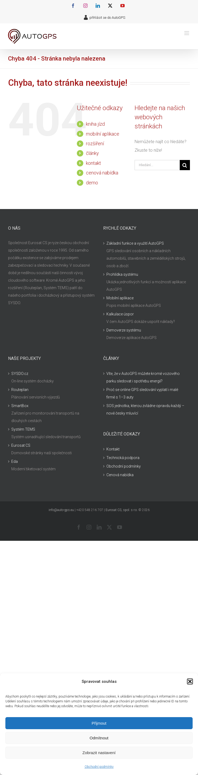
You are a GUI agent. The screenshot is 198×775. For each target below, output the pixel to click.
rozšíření (95, 143)
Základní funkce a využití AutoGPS (135, 243)
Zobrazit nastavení (99, 752)
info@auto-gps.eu (61, 510)
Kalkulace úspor (120, 314)
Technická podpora (122, 458)
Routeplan (19, 390)
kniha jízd (95, 124)
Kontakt (113, 449)
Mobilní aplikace (120, 298)
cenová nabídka (102, 173)
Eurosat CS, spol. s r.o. (122, 510)
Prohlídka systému (122, 274)
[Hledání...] (157, 165)
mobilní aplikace (102, 134)
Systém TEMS (23, 429)
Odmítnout (98, 738)
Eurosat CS (20, 445)
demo (92, 182)
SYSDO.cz (19, 373)
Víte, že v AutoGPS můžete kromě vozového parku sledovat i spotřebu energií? (143, 377)
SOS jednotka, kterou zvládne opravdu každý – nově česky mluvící (145, 409)
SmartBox (19, 406)
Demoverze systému (123, 330)
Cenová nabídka (120, 475)
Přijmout (99, 723)
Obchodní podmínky (99, 767)
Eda (14, 461)
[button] (190, 681)
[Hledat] (185, 165)
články (92, 153)
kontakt (93, 163)
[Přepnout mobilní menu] (187, 33)
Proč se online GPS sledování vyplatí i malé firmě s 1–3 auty (142, 393)
